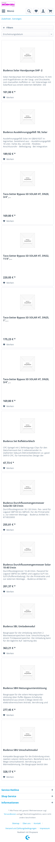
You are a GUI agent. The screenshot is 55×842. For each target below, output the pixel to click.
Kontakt (37, 823)
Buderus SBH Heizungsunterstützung (25, 688)
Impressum (45, 828)
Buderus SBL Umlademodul (19, 626)
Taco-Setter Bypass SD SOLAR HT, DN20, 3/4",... (26, 195)
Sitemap (15, 823)
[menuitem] (8, 11)
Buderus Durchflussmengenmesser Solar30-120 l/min (23, 504)
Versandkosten (10, 814)
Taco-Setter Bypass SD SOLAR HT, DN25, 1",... (26, 319)
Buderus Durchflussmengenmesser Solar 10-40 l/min (27, 566)
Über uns (27, 823)
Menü (8, 11)
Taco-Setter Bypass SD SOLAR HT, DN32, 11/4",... (26, 257)
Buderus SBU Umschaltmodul (20, 750)
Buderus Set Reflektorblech (19, 441)
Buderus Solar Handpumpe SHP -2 (22, 70)
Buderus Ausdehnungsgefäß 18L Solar (25, 132)
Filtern (8, 27)
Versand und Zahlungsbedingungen (21, 828)
